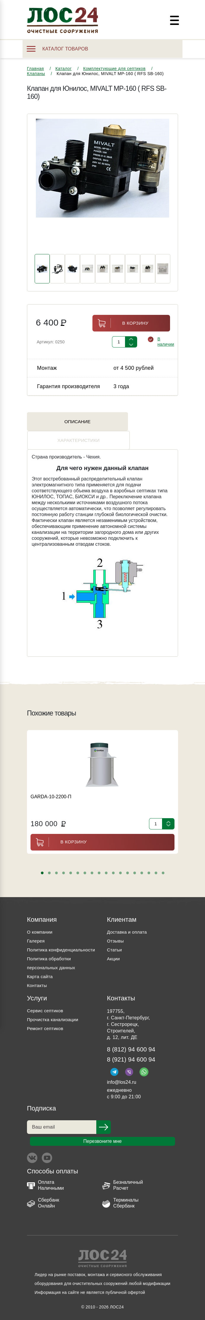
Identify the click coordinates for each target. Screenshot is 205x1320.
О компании (40, 916)
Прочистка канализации (54, 1013)
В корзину (120, 326)
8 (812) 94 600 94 (132, 1043)
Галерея (36, 925)
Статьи (115, 934)
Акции (114, 943)
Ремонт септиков (46, 1021)
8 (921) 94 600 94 (132, 1053)
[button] (42, 857)
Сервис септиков (46, 1004)
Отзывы (116, 925)
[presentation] (41, 187)
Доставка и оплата (128, 916)
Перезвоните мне (102, 1135)
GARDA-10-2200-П (51, 781)
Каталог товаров (57, 48)
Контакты (37, 978)
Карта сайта (40, 969)
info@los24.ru (121, 1076)
